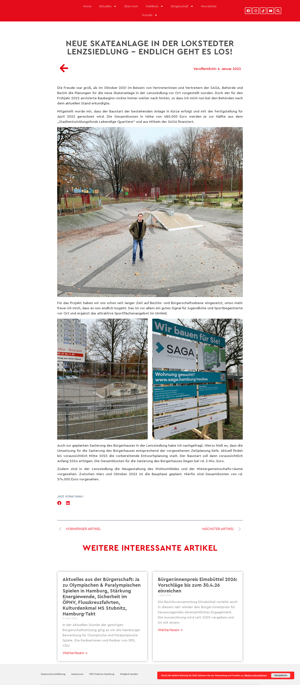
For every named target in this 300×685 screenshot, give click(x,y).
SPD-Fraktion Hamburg (101, 674)
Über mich (131, 6)
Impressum (77, 674)
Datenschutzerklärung (53, 674)
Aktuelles (108, 6)
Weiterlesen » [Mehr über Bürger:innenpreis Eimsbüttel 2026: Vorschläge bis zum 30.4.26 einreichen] (170, 630)
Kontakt (149, 15)
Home (87, 6)
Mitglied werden (129, 674)
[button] (59, 503)
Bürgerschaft (182, 6)
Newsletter (209, 6)
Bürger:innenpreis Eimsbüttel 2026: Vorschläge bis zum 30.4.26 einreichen (197, 585)
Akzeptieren (280, 675)
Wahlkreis (154, 6)
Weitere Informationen (256, 675)
